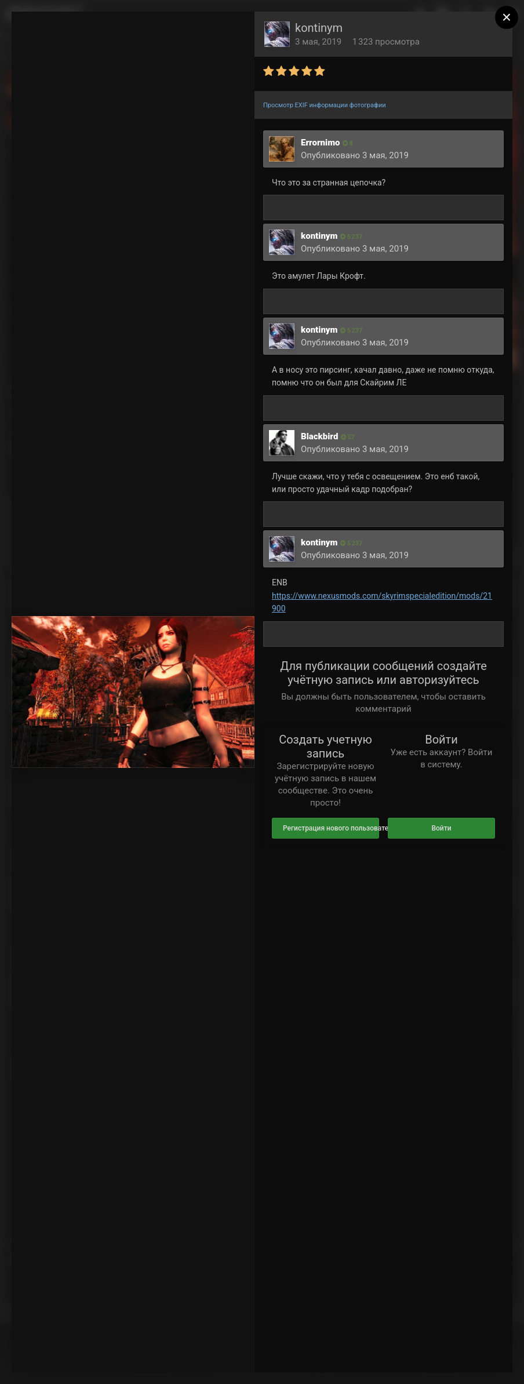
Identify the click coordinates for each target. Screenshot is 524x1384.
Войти (441, 828)
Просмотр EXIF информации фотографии (324, 105)
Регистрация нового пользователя (331, 828)
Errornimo (320, 142)
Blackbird (319, 436)
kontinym (319, 28)
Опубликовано (355, 155)
